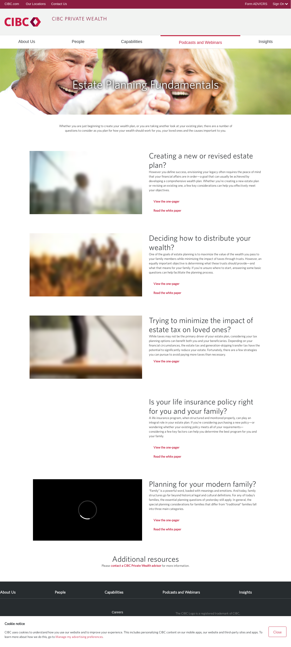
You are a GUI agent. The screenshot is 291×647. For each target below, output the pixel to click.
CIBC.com (12, 4)
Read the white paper (167, 210)
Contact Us (59, 4)
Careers (117, 612)
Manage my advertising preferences (79, 637)
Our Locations (36, 4)
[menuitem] (26, 41)
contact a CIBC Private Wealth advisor (136, 565)
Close (277, 632)
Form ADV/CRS (256, 4)
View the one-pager (166, 201)
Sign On (280, 4)
